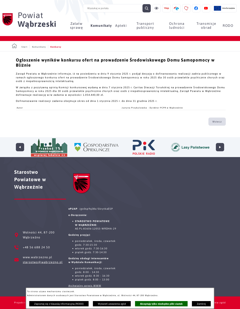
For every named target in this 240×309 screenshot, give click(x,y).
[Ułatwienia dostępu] (156, 8)
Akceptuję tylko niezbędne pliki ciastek (161, 303)
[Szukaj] (146, 8)
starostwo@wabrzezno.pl (43, 262)
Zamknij (201, 303)
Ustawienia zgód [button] (215, 302)
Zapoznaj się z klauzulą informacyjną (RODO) (59, 303)
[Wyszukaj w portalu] (117, 8)
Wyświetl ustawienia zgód (112, 303)
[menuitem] (76, 25)
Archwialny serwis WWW (84, 285)
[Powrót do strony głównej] (19, 46)
